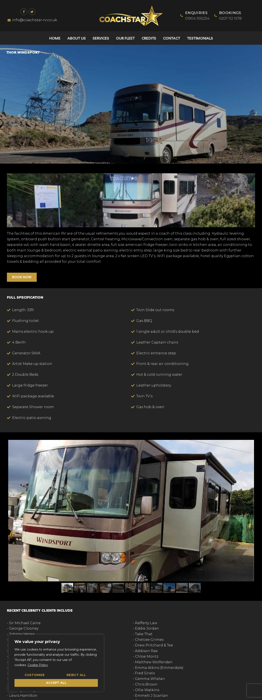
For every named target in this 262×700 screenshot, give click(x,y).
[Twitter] (32, 11)
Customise (34, 675)
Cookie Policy (38, 665)
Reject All (76, 675)
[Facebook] (23, 11)
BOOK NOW (22, 277)
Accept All (56, 683)
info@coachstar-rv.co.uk (32, 20)
